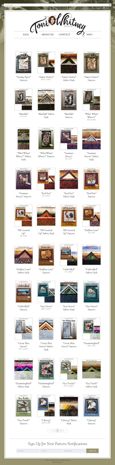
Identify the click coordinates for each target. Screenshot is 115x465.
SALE (26, 34)
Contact (64, 34)
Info (89, 34)
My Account (96, 8)
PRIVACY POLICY (58, 462)
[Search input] (26, 5)
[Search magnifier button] (109, 5)
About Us (47, 34)
